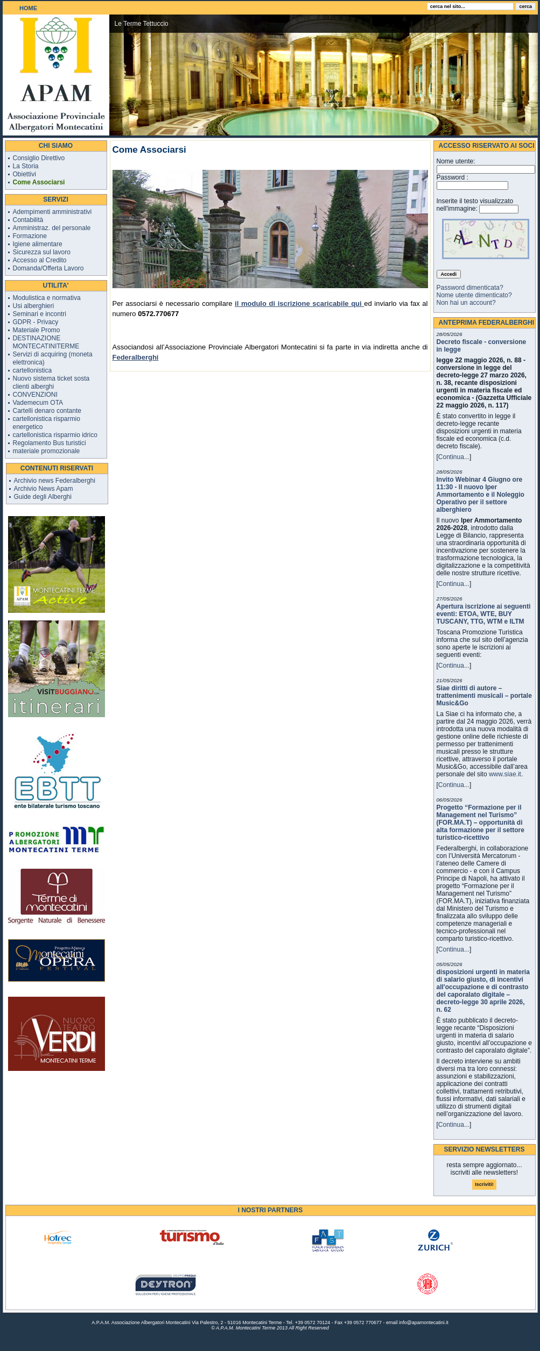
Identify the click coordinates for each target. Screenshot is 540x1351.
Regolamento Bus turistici (49, 443)
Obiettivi (24, 174)
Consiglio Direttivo (39, 158)
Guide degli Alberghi (43, 497)
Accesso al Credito (40, 260)
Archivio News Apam (43, 488)
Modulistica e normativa (47, 298)
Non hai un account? (466, 302)
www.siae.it (505, 774)
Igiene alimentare (37, 244)
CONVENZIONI (35, 394)
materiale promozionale (46, 451)
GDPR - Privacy (36, 322)
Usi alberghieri (33, 306)
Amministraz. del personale (52, 228)
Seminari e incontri (39, 314)
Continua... (453, 457)
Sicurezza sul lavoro (42, 252)
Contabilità (28, 220)
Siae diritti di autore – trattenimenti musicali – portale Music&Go (484, 695)
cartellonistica (32, 370)
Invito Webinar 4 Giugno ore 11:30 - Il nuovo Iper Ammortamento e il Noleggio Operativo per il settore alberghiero (480, 494)
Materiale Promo (36, 330)
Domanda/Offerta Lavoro (48, 268)
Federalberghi (136, 357)
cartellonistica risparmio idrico (55, 435)
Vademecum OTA (38, 402)
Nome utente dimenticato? (474, 295)
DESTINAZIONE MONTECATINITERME (46, 342)
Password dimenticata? (470, 287)
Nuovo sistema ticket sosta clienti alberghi (51, 382)
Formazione (30, 236)
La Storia (26, 166)
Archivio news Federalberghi (54, 480)
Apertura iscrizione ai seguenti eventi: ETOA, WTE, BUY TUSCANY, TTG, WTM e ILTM (484, 614)
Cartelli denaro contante (47, 410)
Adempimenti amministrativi (52, 212)
